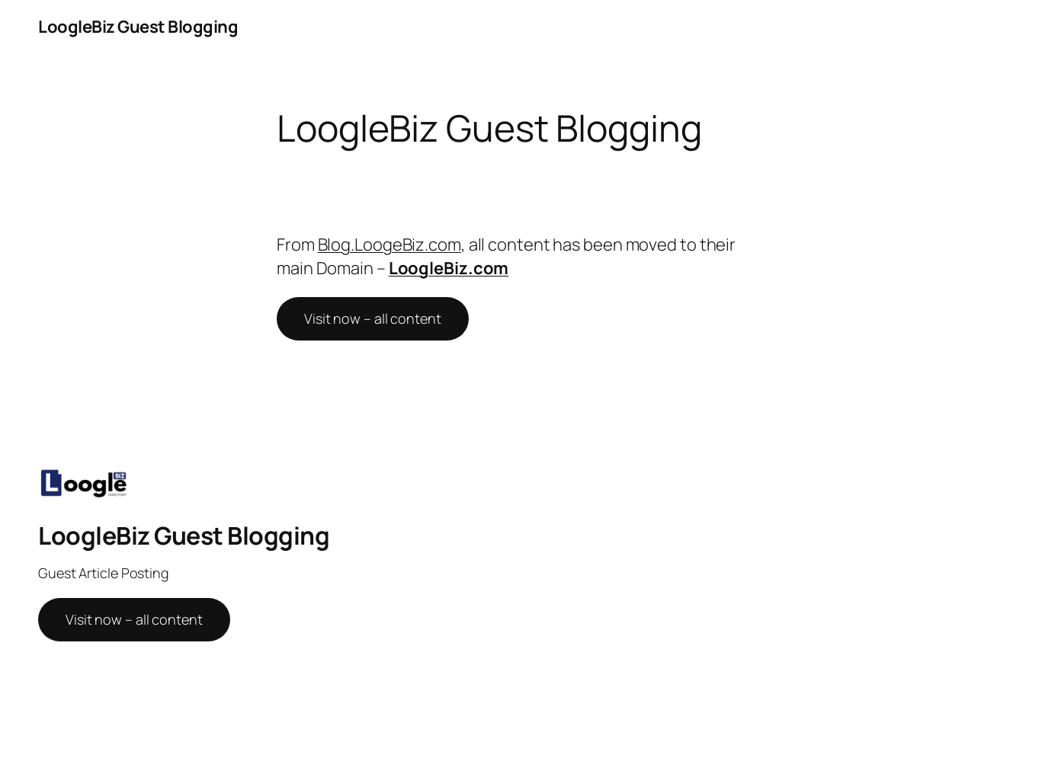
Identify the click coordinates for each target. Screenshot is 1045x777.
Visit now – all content (372, 318)
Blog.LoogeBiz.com (389, 244)
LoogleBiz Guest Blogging (138, 26)
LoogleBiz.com (449, 268)
